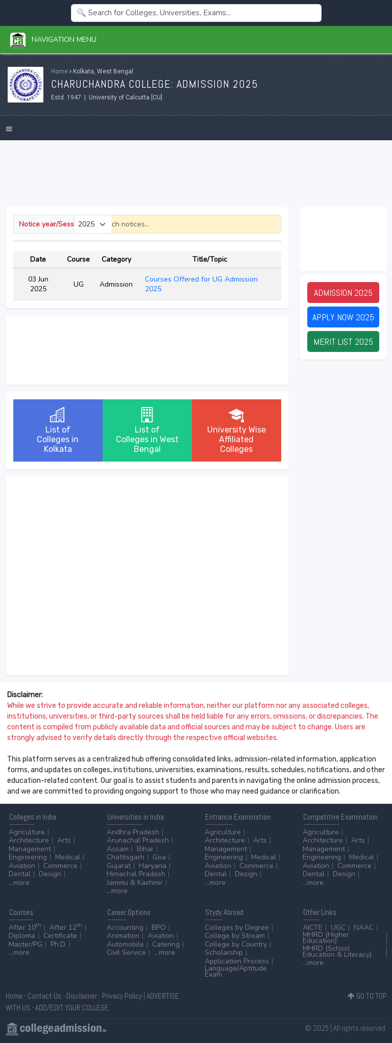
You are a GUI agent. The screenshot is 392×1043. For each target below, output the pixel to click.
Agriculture (27, 832)
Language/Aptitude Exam (236, 971)
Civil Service (126, 952)
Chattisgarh (125, 857)
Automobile (125, 944)
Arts (64, 840)
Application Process (237, 961)
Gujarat (119, 866)
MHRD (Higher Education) (326, 938)
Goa (159, 857)
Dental (20, 874)
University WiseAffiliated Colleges (236, 430)
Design (50, 874)
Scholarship (224, 952)
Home (59, 71)
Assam (118, 849)
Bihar (145, 849)
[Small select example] (93, 224)
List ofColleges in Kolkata (58, 430)
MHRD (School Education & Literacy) (337, 951)
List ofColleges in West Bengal (147, 430)
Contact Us (44, 996)
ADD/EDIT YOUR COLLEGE (72, 1007)
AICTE (313, 927)
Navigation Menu (53, 39)
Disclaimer (81, 996)
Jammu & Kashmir (135, 882)
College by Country (236, 944)
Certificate (60, 935)
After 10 (25, 927)
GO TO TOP (367, 996)
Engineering (28, 857)
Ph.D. (58, 944)
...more (19, 882)
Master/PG (25, 944)
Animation (123, 935)
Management (30, 849)
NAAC (364, 927)
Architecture (29, 840)
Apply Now (343, 317)
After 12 (66, 927)
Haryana (152, 866)
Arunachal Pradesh (138, 840)
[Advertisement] (196, 174)
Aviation (22, 866)
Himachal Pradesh (136, 874)
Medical (67, 857)
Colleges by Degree (237, 927)
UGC (338, 927)
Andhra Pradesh (133, 832)
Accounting (125, 927)
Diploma (22, 935)
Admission (343, 292)
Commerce (60, 866)
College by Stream (235, 935)
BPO (159, 927)
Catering (166, 944)
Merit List (343, 341)
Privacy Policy (122, 996)
